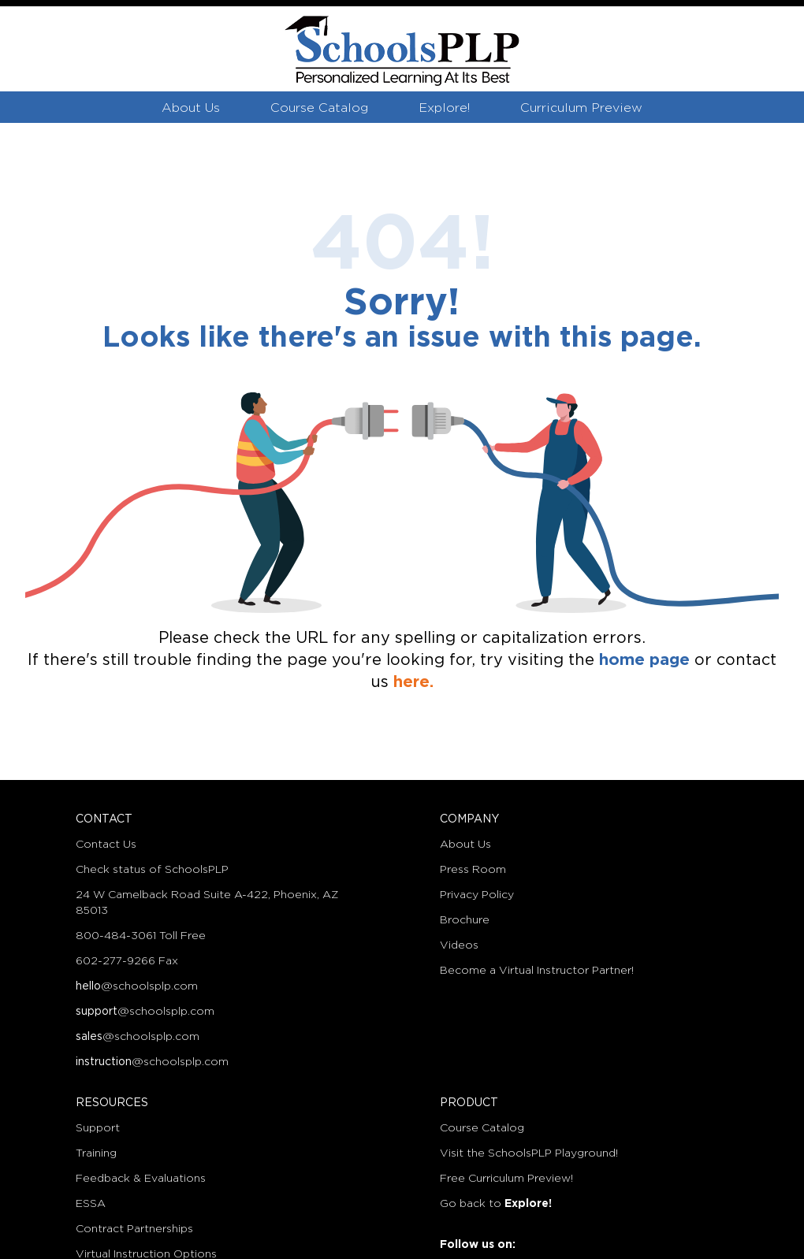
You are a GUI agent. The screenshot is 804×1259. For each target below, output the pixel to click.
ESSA (91, 1204)
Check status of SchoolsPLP (152, 870)
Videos (459, 945)
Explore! (444, 108)
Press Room (473, 870)
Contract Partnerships (134, 1229)
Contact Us (106, 844)
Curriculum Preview (581, 108)
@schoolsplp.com (137, 986)
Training (96, 1153)
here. (413, 682)
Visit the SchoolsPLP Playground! (529, 1153)
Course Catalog (319, 108)
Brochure (464, 920)
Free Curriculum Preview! (506, 1178)
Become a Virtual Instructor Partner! (537, 970)
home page (644, 660)
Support (98, 1128)
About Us (191, 108)
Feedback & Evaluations (141, 1178)
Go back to (496, 1204)
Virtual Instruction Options (146, 1254)
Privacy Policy (477, 895)
